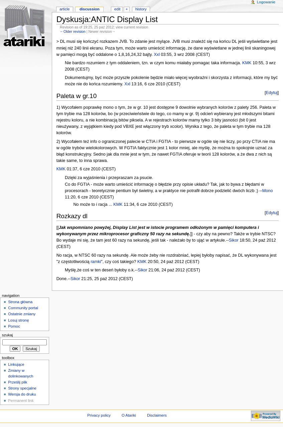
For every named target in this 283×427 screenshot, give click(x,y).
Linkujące (16, 364)
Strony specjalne (22, 388)
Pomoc (14, 326)
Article (64, 9)
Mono (267, 190)
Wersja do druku (22, 394)
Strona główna (20, 302)
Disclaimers (157, 415)
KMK (247, 63)
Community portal (23, 308)
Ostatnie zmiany (21, 314)
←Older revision (72, 31)
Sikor (234, 240)
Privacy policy (99, 415)
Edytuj (272, 92)
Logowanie (266, 2)
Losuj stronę (18, 320)
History (141, 9)
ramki (96, 261)
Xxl (157, 54)
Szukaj (7, 335)
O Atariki (129, 415)
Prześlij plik (17, 382)
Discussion (90, 9)
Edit (117, 9)
